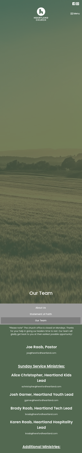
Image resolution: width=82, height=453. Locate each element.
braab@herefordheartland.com (41, 414)
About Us (41, 307)
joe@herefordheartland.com (41, 352)
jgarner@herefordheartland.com (41, 400)
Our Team (40, 320)
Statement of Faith (41, 314)
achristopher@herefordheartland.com (41, 386)
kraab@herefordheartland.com (41, 433)
